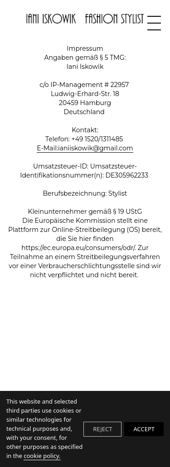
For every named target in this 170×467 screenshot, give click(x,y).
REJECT (102, 429)
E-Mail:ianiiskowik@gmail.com (85, 148)
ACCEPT (144, 429)
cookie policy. (42, 456)
